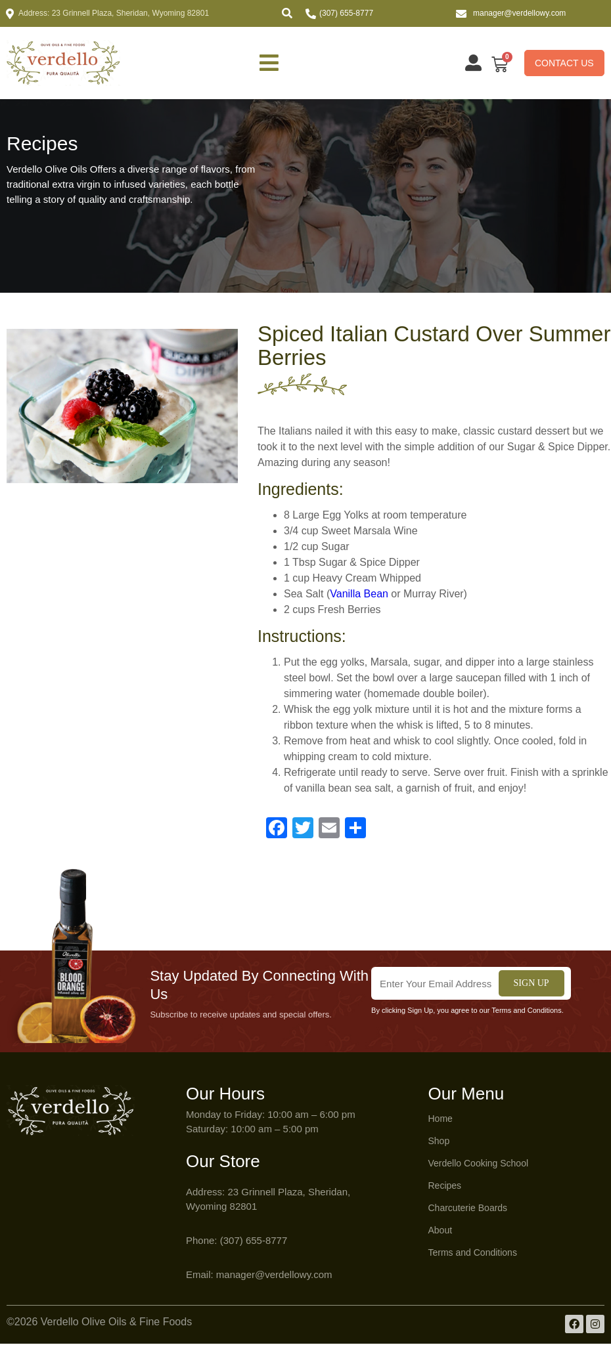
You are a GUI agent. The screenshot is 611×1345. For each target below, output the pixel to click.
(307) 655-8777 (346, 13)
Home (440, 1120)
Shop (439, 1142)
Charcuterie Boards (468, 1209)
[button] (287, 13)
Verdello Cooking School (478, 1164)
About (440, 1231)
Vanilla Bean (359, 595)
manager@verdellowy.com (519, 13)
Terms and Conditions (472, 1254)
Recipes (445, 1187)
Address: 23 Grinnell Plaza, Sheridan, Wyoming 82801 (113, 13)
